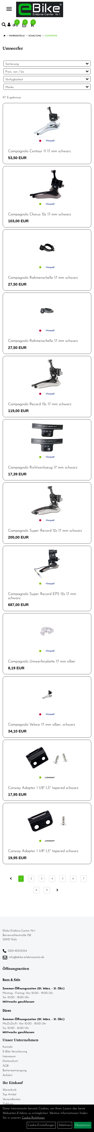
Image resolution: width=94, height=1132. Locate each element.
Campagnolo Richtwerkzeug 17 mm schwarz (42, 468)
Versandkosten (12, 1099)
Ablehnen (65, 1125)
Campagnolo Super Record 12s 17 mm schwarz (45, 531)
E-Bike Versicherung (15, 1051)
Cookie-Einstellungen (41, 1125)
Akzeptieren (82, 1125)
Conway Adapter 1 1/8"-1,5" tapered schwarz (43, 788)
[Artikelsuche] (4, 25)
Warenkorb (9, 1089)
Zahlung (8, 1103)
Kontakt (8, 1047)
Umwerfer (51, 36)
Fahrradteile (17, 36)
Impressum (9, 1056)
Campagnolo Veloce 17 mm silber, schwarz (41, 725)
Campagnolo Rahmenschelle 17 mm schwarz (43, 278)
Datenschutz (10, 1061)
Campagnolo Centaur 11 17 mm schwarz (39, 151)
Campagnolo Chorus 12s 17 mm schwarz (39, 214)
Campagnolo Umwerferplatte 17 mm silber (41, 661)
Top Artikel (9, 1094)
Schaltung (34, 36)
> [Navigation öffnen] (7, 9)
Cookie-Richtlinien (33, 1117)
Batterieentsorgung (15, 1070)
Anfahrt (8, 1075)
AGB (6, 1065)
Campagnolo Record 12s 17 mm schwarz (39, 404)
